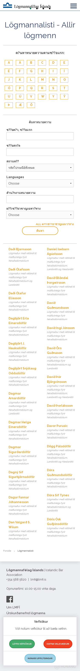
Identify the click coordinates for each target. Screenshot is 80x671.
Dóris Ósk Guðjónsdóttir (62, 528)
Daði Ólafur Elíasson (24, 302)
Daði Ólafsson (24, 277)
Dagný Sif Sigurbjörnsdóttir (24, 481)
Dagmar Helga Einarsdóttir (24, 431)
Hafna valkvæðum (58, 644)
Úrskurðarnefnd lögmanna (25, 613)
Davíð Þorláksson (62, 411)
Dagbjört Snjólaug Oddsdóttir (24, 377)
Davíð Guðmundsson (62, 311)
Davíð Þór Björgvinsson (62, 387)
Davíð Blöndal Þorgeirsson (62, 286)
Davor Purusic (62, 431)
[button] (73, 5)
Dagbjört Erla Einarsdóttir (24, 327)
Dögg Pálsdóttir (62, 454)
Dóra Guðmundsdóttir (62, 478)
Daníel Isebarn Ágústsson (62, 259)
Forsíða (7, 550)
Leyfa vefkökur (22, 644)
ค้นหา (40, 230)
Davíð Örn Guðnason (62, 358)
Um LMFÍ (13, 607)
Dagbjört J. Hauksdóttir (24, 352)
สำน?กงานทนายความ (20, 193)
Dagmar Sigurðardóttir (24, 455)
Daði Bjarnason (24, 255)
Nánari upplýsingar (40, 658)
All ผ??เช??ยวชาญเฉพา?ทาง (55, 224)
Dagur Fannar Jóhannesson (24, 506)
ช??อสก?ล (13, 145)
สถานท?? (12, 161)
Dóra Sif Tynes (62, 503)
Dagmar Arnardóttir (24, 404)
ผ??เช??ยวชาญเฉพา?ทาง (23, 208)
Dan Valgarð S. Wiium (24, 531)
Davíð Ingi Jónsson (62, 334)
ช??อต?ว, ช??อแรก (19, 130)
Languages (15, 177)
